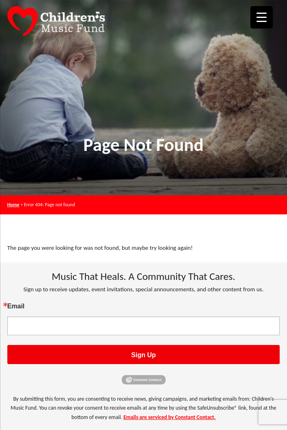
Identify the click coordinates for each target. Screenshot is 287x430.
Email (16, 306)
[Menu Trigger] (261, 17)
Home (13, 204)
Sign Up (143, 354)
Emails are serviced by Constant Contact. (169, 417)
